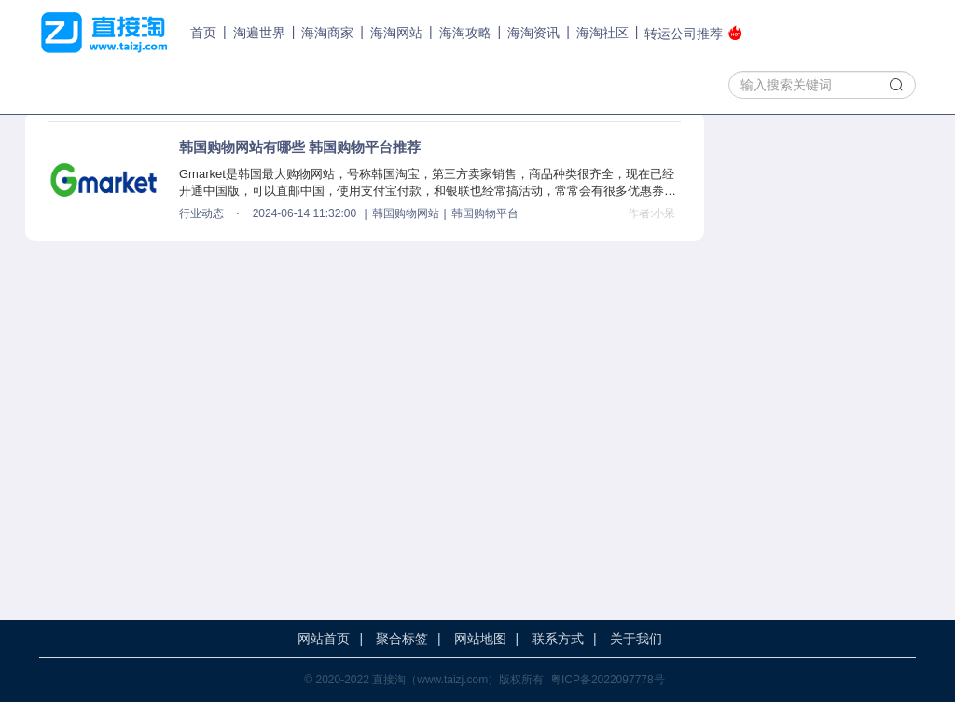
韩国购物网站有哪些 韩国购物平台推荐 (300, 147)
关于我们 (636, 638)
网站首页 (324, 638)
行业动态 (201, 213)
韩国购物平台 (485, 213)
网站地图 (480, 638)
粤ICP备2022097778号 (607, 679)
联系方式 (558, 638)
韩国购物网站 (405, 213)
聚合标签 (402, 638)
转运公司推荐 (693, 33)
